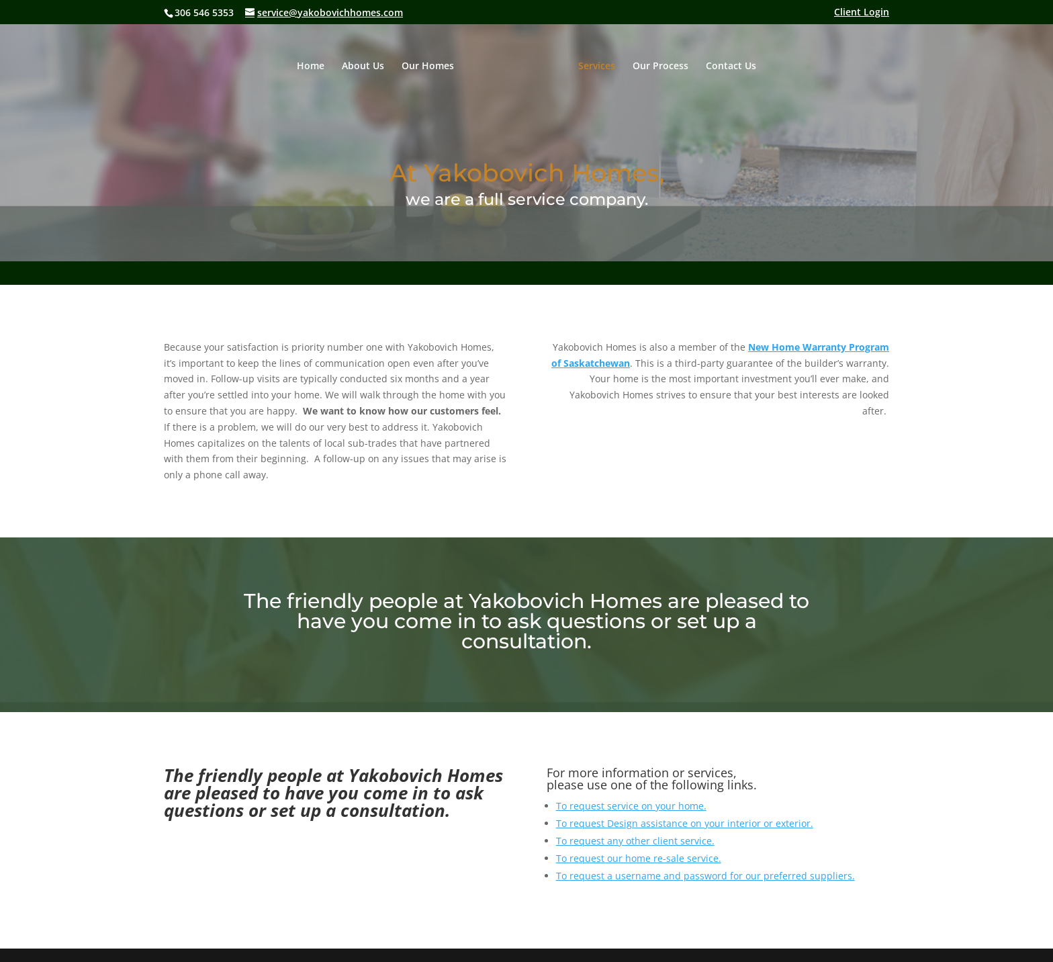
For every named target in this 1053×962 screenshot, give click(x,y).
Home (310, 66)
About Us (363, 66)
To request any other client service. (635, 840)
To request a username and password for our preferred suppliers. (705, 875)
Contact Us (731, 66)
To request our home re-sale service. (638, 858)
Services (596, 66)
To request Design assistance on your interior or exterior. (684, 823)
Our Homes (428, 66)
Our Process (660, 66)
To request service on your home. (631, 805)
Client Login (861, 12)
